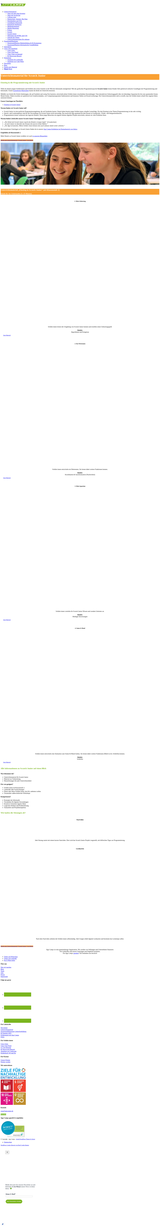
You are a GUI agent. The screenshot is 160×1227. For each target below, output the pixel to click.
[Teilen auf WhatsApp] (11, 957)
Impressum (4, 976)
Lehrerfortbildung (20, 1031)
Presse (3, 975)
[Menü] (8, 69)
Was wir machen (6, 967)
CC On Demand (6, 1047)
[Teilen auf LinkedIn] (10, 958)
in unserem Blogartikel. (40, 136)
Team (2, 971)
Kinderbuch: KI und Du (8, 1053)
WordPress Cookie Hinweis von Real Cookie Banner (15, 1145)
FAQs (2, 1037)
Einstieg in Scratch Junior (12, 105)
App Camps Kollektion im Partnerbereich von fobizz (60, 129)
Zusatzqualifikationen (8, 1031)
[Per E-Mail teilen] (9, 960)
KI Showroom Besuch (8, 1049)
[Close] (7, 1152)
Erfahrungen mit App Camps (10, 1035)
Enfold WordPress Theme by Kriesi (25, 1139)
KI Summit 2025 (6, 1033)
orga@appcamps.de (7, 1111)
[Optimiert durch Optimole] (3, 1224)
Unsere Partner (5, 1060)
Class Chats (4, 1044)
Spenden (3, 1114)
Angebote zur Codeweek (8, 1051)
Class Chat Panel (6, 1046)
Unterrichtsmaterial (7, 1030)
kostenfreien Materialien (21, 90)
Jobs (2, 973)
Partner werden (5, 1062)
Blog (2, 969)
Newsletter (4, 1028)
